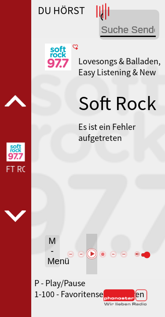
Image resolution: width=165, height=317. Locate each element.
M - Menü (54, 251)
